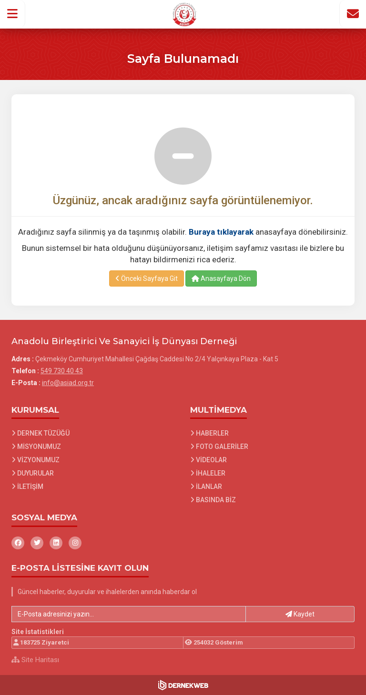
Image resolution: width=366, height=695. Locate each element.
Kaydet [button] (300, 614)
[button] (12, 14)
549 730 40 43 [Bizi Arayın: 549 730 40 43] (62, 371)
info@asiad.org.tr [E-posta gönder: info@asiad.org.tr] (68, 383)
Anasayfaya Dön (221, 278)
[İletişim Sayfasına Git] (352, 14)
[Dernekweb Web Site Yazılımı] (183, 685)
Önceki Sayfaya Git (146, 278)
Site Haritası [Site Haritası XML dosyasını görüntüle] (35, 659)
